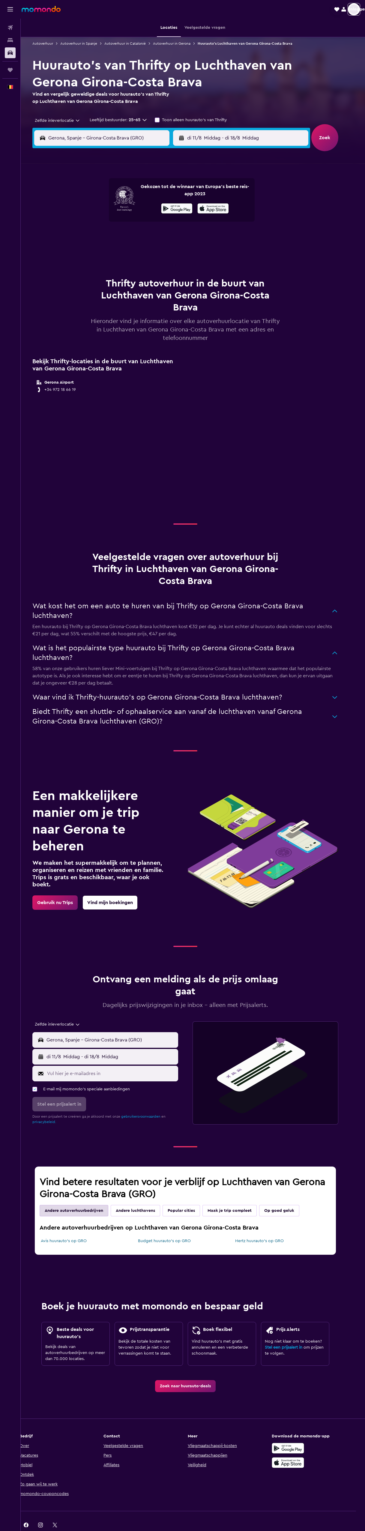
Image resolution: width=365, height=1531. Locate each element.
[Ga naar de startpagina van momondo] (41, 9)
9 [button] (172, 208)
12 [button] (115, 222)
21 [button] (144, 237)
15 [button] (158, 222)
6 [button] (129, 208)
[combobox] (62, 121)
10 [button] (86, 222)
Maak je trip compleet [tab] (237, 1196)
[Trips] (10, 70)
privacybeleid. (52, 1107)
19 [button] (115, 237)
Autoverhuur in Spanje (86, 43)
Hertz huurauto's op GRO (267, 1226)
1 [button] (158, 193)
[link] (62, 887)
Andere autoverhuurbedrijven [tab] (81, 1196)
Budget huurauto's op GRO (171, 1226)
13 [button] (129, 222)
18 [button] (100, 237)
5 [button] (115, 208)
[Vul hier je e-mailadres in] (118, 1058)
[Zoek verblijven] (10, 40)
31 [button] (86, 265)
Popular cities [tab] (188, 1196)
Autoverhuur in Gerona (179, 43)
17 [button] (86, 237)
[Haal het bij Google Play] (296, 1433)
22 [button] (158, 237)
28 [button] (143, 251)
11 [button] (100, 222)
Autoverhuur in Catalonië (132, 43)
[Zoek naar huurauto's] (10, 53)
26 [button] (115, 251)
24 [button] (86, 251)
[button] (10, 9)
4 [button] (100, 208)
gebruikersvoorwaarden (148, 1101)
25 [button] (100, 251)
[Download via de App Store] (296, 1447)
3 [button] (86, 208)
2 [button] (172, 193)
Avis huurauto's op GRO (71, 1226)
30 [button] (172, 251)
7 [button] (143, 208)
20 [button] (129, 237)
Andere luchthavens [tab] (143, 1196)
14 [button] (144, 222)
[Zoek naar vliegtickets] (10, 28)
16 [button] (172, 222)
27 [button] (129, 251)
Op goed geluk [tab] (287, 1196)
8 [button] (158, 208)
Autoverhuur (50, 43)
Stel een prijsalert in (291, 1332)
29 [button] (158, 251)
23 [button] (172, 237)
